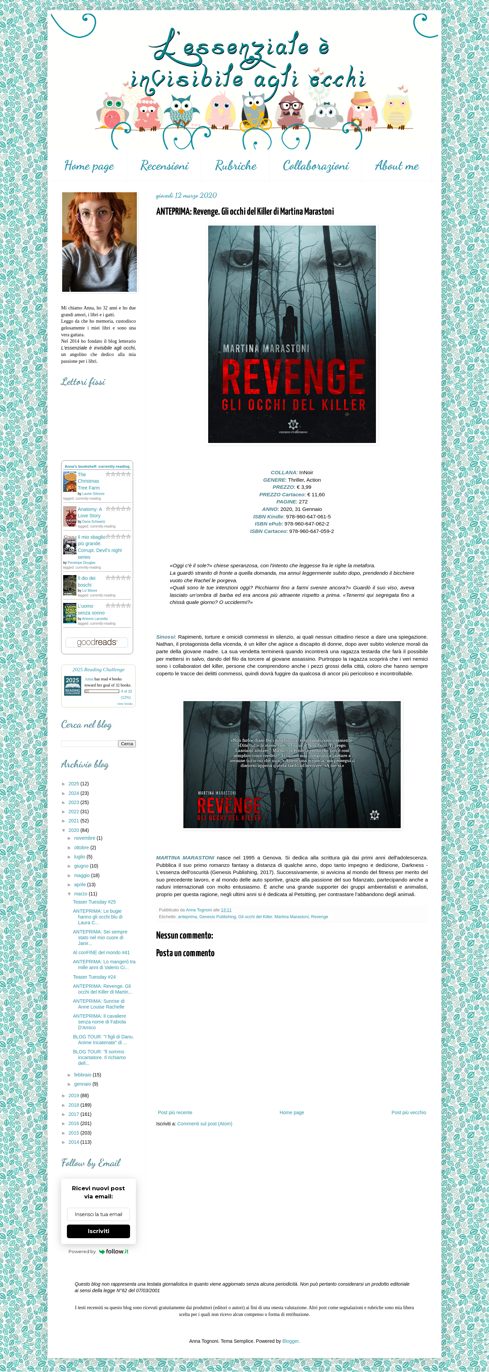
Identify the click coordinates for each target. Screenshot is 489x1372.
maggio (82, 875)
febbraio (83, 1074)
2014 (74, 1142)
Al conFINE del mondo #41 (101, 952)
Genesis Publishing (217, 916)
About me (397, 165)
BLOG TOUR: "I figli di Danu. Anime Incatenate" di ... (103, 1039)
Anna (89, 679)
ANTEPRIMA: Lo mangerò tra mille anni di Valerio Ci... (104, 964)
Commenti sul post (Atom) (204, 1123)
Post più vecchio (409, 1112)
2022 (74, 811)
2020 (74, 830)
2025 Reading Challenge (98, 669)
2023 (74, 802)
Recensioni (164, 165)
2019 (74, 1095)
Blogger (290, 1341)
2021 (74, 820)
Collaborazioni (316, 165)
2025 (74, 783)
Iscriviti (98, 1231)
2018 (74, 1105)
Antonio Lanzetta (95, 619)
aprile (80, 884)
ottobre (82, 847)
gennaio (83, 1084)
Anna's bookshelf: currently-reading (97, 466)
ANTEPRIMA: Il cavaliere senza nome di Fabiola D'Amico (99, 1021)
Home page (89, 165)
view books (125, 704)
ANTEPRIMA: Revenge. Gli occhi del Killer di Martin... (102, 989)
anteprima (187, 916)
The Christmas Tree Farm (89, 481)
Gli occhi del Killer (255, 916)
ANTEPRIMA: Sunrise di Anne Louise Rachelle (99, 1004)
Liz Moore (89, 590)
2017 (74, 1114)
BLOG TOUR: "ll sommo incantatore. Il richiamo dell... (99, 1057)
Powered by (99, 1251)
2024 (74, 793)
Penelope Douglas (81, 563)
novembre (85, 838)
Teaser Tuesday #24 (94, 977)
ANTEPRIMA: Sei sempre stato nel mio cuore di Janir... (100, 937)
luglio (80, 856)
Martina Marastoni (291, 916)
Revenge (319, 916)
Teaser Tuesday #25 (94, 902)
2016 (74, 1123)
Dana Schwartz (93, 521)
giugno (82, 866)
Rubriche (235, 165)
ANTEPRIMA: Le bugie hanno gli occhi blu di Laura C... (98, 916)
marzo (81, 893)
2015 (74, 1133)
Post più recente (175, 1112)
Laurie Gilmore (93, 494)
